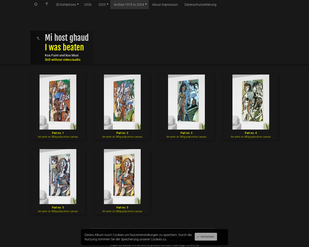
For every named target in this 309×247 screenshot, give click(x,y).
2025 (102, 4)
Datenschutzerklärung (200, 4)
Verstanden (207, 236)
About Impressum (165, 4)
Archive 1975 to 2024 (129, 4)
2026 (88, 4)
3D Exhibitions (66, 4)
